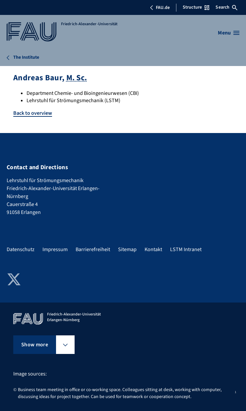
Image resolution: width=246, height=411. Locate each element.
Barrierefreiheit (93, 249)
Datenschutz (20, 249)
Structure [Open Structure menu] (196, 7)
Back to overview (32, 113)
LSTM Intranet (186, 249)
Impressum (55, 249)
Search (226, 7)
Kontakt (153, 249)
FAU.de (160, 7)
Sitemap (127, 249)
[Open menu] (228, 33)
